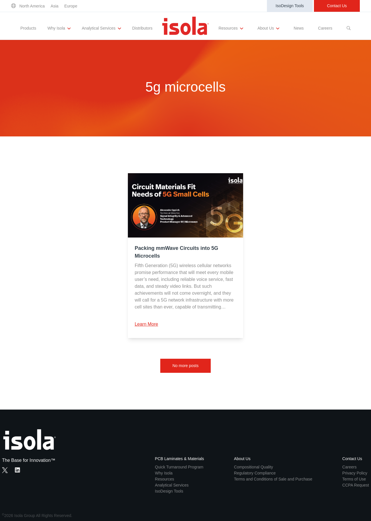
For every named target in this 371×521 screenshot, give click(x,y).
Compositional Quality (253, 467)
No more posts (185, 365)
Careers (325, 28)
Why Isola (59, 28)
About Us (268, 28)
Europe (70, 6)
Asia (54, 6)
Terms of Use (354, 479)
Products (28, 28)
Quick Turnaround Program (179, 467)
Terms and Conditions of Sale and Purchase (273, 479)
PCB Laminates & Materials (179, 458)
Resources (230, 28)
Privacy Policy (354, 473)
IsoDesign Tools (290, 5)
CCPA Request (355, 485)
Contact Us (337, 5)
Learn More (146, 324)
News (299, 28)
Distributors (142, 28)
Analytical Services (101, 28)
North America (32, 6)
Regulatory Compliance (255, 473)
